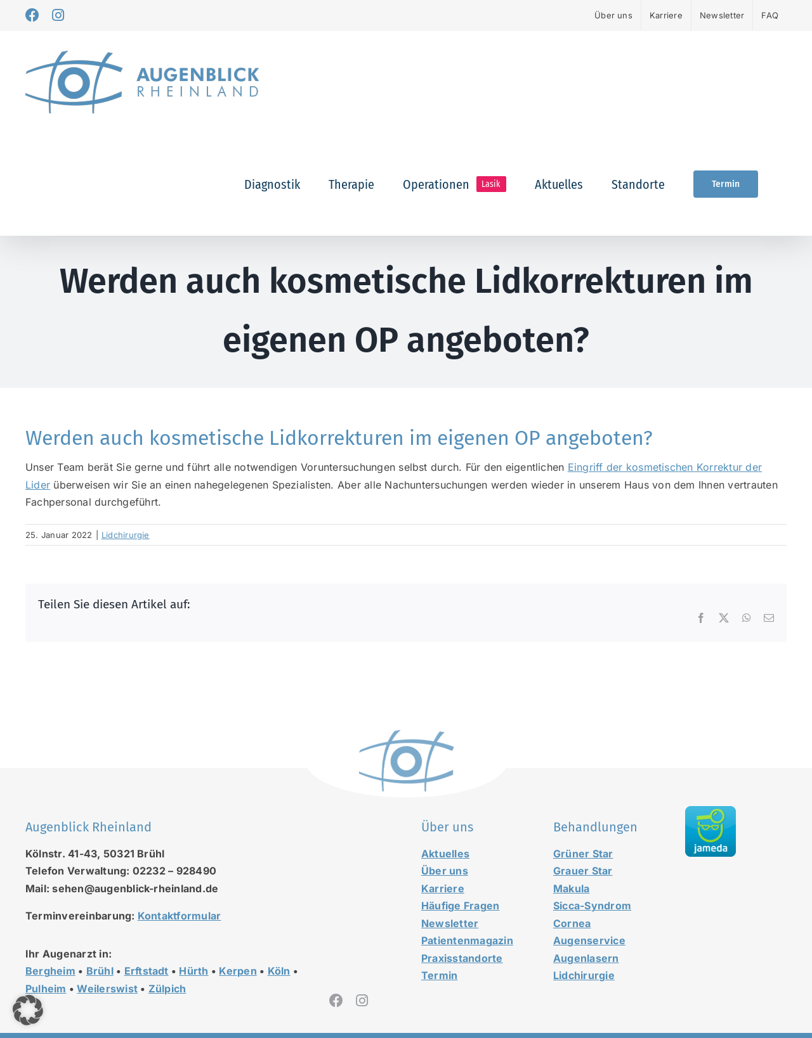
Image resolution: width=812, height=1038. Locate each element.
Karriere (442, 888)
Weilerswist (107, 988)
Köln (279, 970)
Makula (571, 888)
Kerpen (237, 970)
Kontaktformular (179, 915)
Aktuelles (445, 853)
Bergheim (50, 970)
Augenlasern (586, 958)
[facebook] (336, 1001)
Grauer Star (583, 870)
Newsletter (449, 923)
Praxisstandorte (462, 958)
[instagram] (362, 1001)
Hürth (193, 970)
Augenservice (589, 940)
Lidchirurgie (126, 535)
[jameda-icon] (710, 811)
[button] (28, 1010)
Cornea (572, 923)
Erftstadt (146, 970)
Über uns (444, 870)
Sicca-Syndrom (592, 905)
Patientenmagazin (467, 940)
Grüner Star (583, 853)
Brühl (100, 970)
